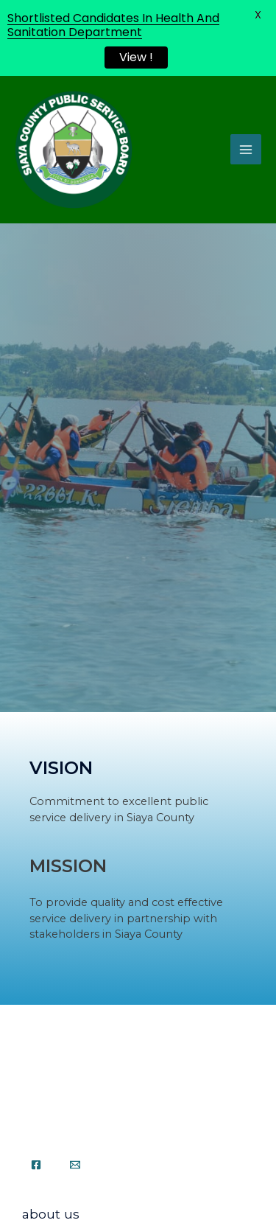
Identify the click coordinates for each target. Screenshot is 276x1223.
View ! (136, 57)
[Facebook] (36, 1165)
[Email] (75, 1165)
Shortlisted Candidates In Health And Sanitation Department (113, 25)
